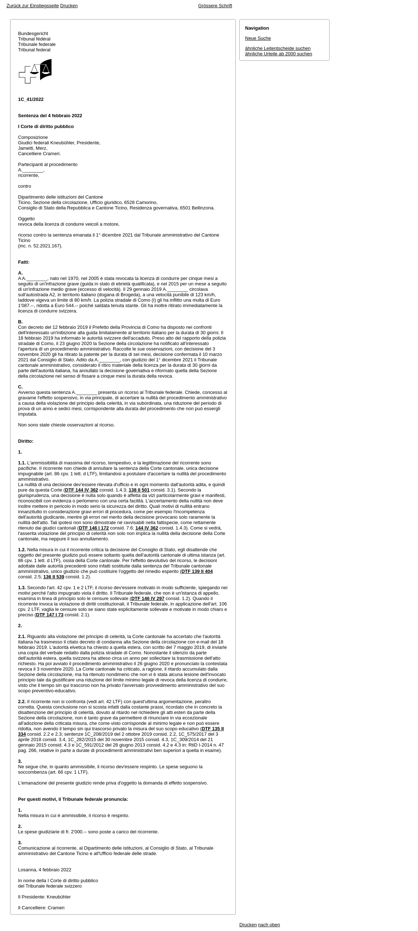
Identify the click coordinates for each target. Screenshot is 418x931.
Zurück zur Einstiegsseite (32, 5)
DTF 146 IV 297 (148, 598)
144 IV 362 (146, 528)
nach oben (269, 924)
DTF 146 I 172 (94, 528)
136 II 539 (53, 576)
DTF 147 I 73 (50, 614)
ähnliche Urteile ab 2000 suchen (278, 53)
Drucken (69, 5)
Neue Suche (258, 38)
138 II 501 (139, 490)
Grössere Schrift (215, 5)
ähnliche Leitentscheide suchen (277, 48)
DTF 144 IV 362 (81, 490)
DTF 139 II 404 (197, 571)
